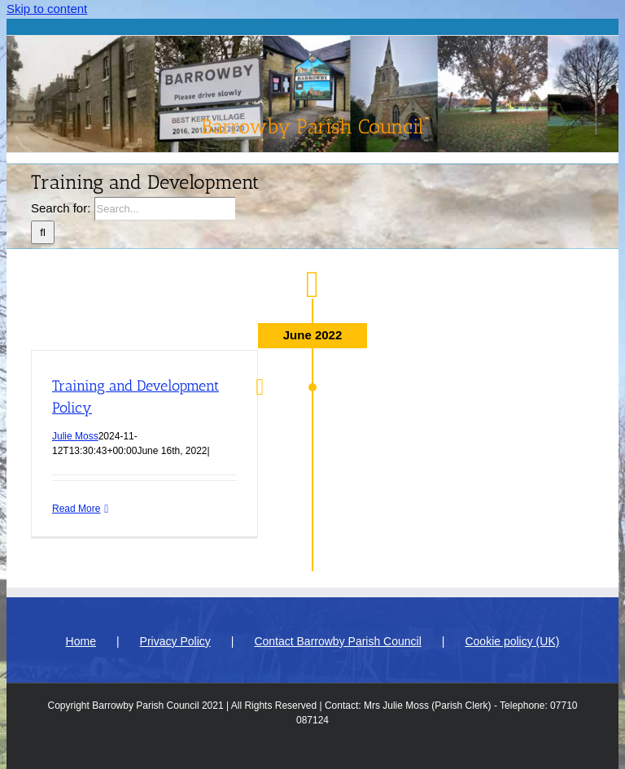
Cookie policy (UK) (512, 641)
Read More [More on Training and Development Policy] (76, 508)
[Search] (43, 232)
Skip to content (47, 8)
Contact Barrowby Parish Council (337, 641)
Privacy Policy (175, 641)
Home (81, 641)
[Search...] (164, 209)
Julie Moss (75, 436)
